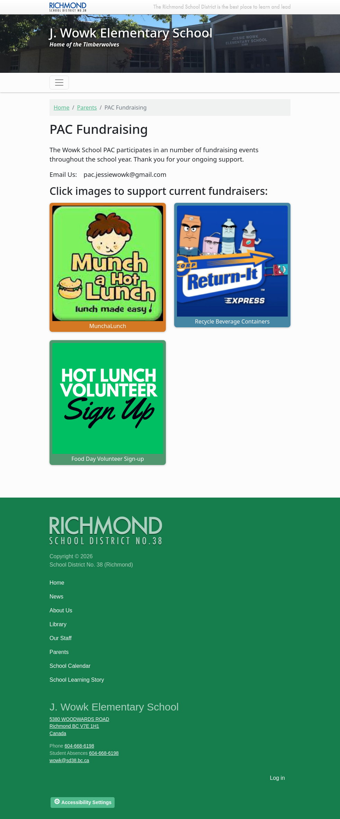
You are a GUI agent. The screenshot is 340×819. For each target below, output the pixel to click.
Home (62, 107)
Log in (277, 778)
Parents (87, 107)
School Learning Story (77, 680)
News (56, 597)
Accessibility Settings (82, 801)
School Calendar (70, 666)
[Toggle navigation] (59, 82)
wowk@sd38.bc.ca (69, 760)
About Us (61, 610)
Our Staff (61, 638)
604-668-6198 (79, 746)
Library (58, 624)
